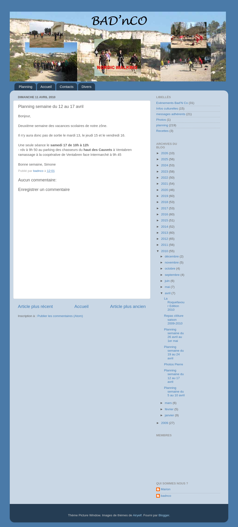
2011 (165, 245)
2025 (165, 159)
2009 (165, 423)
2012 (165, 238)
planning (162, 125)
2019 (165, 196)
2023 (165, 171)
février (169, 409)
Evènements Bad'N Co (172, 103)
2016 (165, 214)
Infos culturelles (167, 108)
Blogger (164, 515)
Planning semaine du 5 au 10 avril (174, 391)
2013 (165, 232)
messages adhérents (170, 114)
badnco (166, 495)
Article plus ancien (128, 306)
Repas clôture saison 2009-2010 (173, 319)
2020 (165, 190)
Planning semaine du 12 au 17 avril (174, 376)
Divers (87, 87)
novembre (172, 262)
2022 (165, 177)
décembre (172, 256)
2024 (165, 165)
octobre (170, 268)
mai (168, 287)
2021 (165, 183)
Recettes (162, 131)
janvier (170, 415)
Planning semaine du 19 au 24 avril (174, 352)
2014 (165, 226)
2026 (165, 153)
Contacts (66, 87)
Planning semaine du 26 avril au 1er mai (174, 335)
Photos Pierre (173, 364)
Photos (161, 119)
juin (168, 281)
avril (168, 293)
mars (169, 403)
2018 (165, 202)
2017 (165, 208)
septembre (173, 275)
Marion (165, 489)
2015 (165, 220)
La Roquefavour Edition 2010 (174, 304)
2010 (165, 251)
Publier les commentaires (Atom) (60, 316)
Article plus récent (35, 306)
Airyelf (137, 515)
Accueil (46, 87)
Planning (25, 87)
